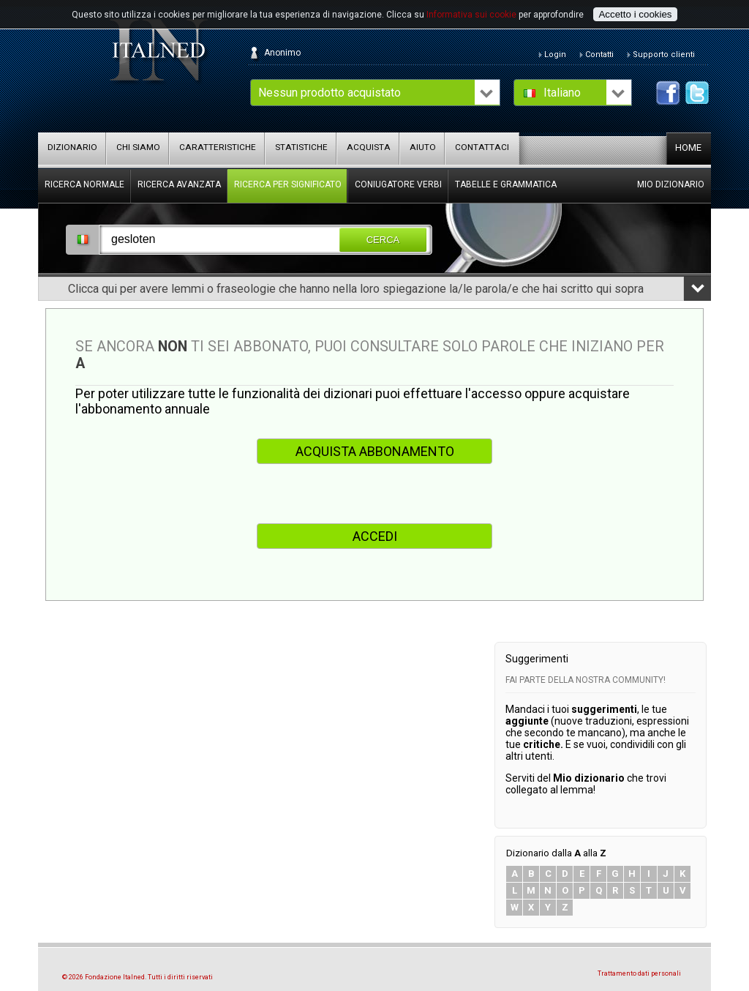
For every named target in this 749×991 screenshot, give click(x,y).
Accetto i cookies (634, 14)
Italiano (562, 93)
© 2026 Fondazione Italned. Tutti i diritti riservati (137, 977)
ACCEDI (375, 536)
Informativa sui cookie (471, 15)
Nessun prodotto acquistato (329, 93)
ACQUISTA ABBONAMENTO (375, 451)
